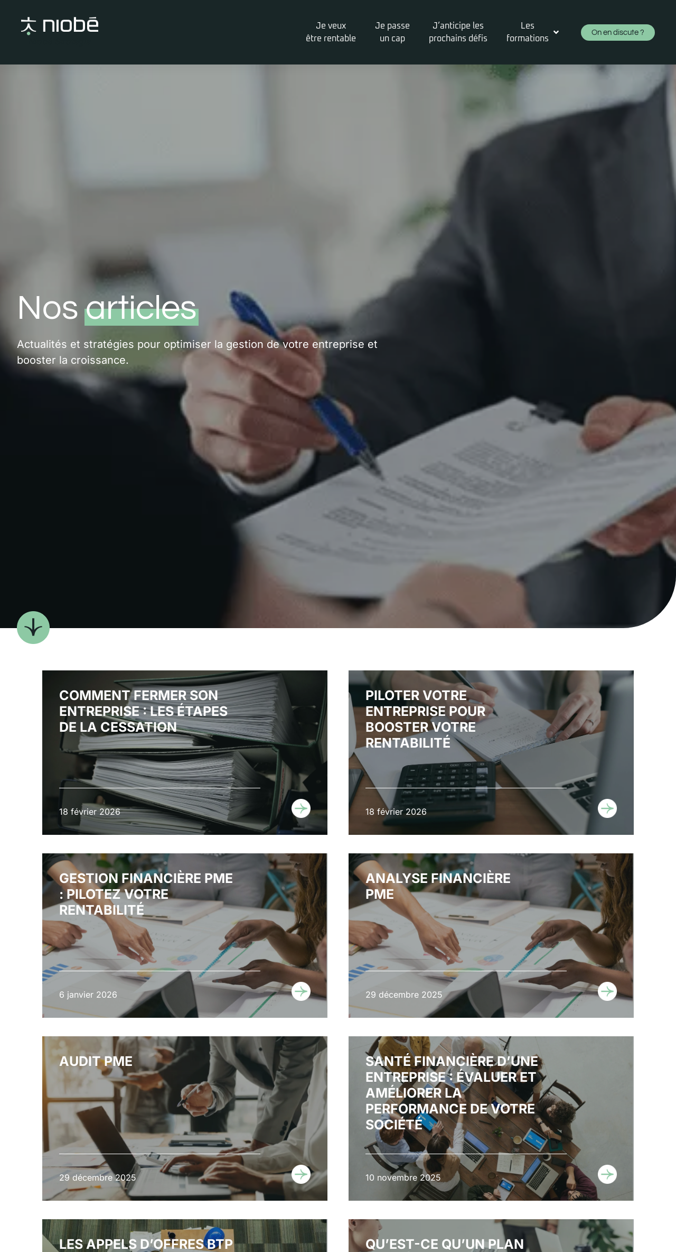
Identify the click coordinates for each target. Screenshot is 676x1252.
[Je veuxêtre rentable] (330, 32)
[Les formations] (533, 32)
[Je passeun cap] (392, 32)
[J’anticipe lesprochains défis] (458, 32)
